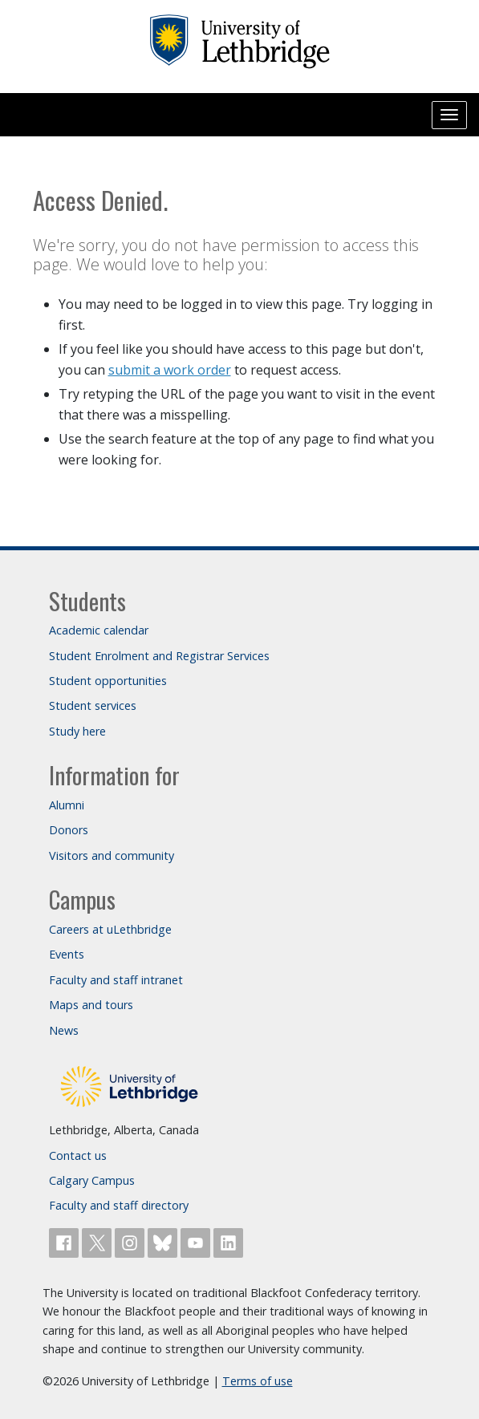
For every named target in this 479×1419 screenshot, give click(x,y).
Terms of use (257, 1381)
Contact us (78, 1155)
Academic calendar (98, 630)
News (64, 1030)
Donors (68, 829)
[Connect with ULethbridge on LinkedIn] (228, 1241)
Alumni (66, 805)
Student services (92, 705)
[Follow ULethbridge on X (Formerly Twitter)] (98, 1241)
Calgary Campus (92, 1180)
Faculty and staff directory (119, 1205)
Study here (77, 731)
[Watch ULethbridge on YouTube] (197, 1241)
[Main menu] (449, 115)
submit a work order (169, 370)
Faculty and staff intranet (116, 979)
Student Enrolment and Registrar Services (159, 655)
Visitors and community (111, 855)
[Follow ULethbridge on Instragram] (131, 1241)
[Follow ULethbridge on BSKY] (164, 1241)
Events (66, 954)
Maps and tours (91, 1004)
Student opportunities (108, 680)
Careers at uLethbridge (110, 929)
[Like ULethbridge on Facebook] (65, 1241)
